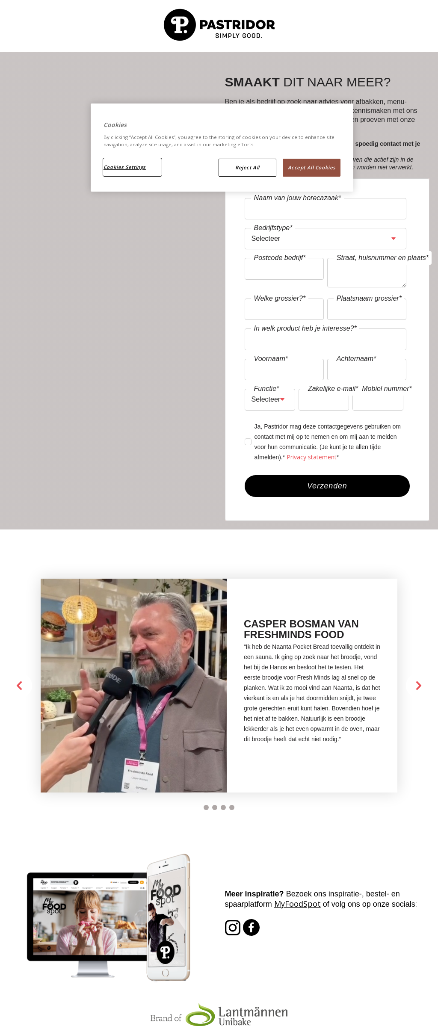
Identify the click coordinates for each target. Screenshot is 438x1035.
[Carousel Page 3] (223, 807)
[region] (222, 148)
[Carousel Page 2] (214, 807)
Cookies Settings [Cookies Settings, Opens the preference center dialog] (125, 167)
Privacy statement (312, 457)
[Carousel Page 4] (231, 807)
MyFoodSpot (297, 904)
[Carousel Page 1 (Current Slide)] (206, 807)
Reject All (247, 167)
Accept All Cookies (312, 167)
